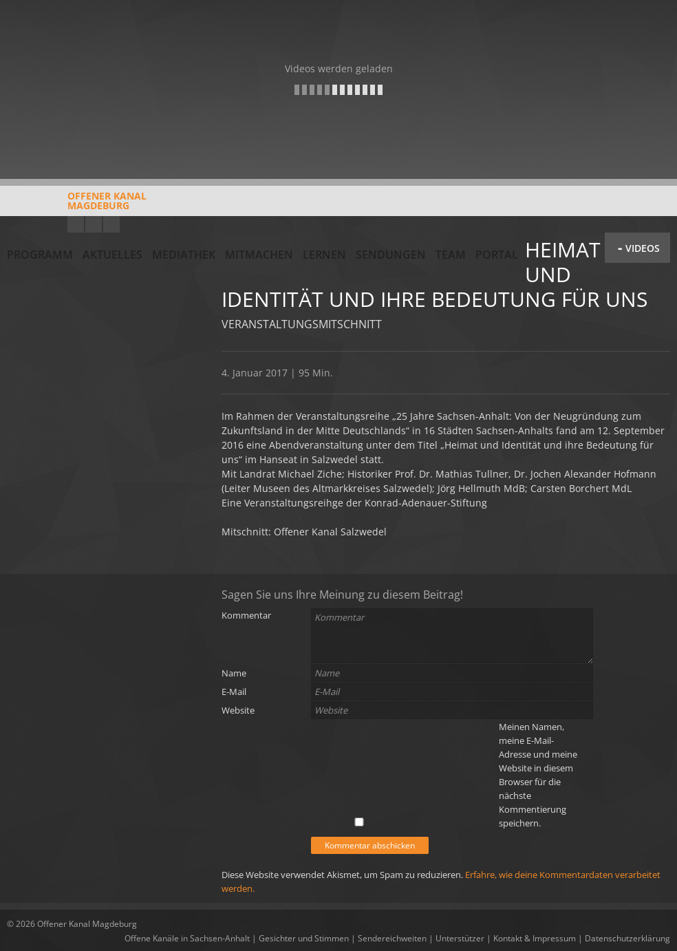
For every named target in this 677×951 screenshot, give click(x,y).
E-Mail (234, 691)
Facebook (93, 224)
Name (234, 673)
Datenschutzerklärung (627, 938)
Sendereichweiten (392, 938)
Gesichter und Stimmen (304, 938)
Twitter (111, 224)
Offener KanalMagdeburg (77, 206)
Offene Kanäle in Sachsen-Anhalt (187, 938)
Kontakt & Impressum (534, 938)
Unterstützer (460, 938)
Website (238, 710)
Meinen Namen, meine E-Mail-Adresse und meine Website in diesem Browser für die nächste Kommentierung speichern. (538, 774)
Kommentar (246, 615)
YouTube (75, 224)
